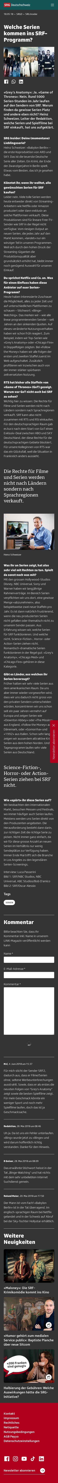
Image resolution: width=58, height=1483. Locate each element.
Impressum (11, 1418)
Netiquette (11, 1427)
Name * (8, 953)
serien (9, 902)
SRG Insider (31, 14)
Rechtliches (11, 1422)
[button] (52, 5)
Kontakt (9, 1413)
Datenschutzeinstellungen (21, 1441)
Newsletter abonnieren (24, 1470)
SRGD (19, 14)
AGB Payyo (11, 1436)
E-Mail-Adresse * (14, 968)
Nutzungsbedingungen (19, 1432)
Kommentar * (12, 984)
